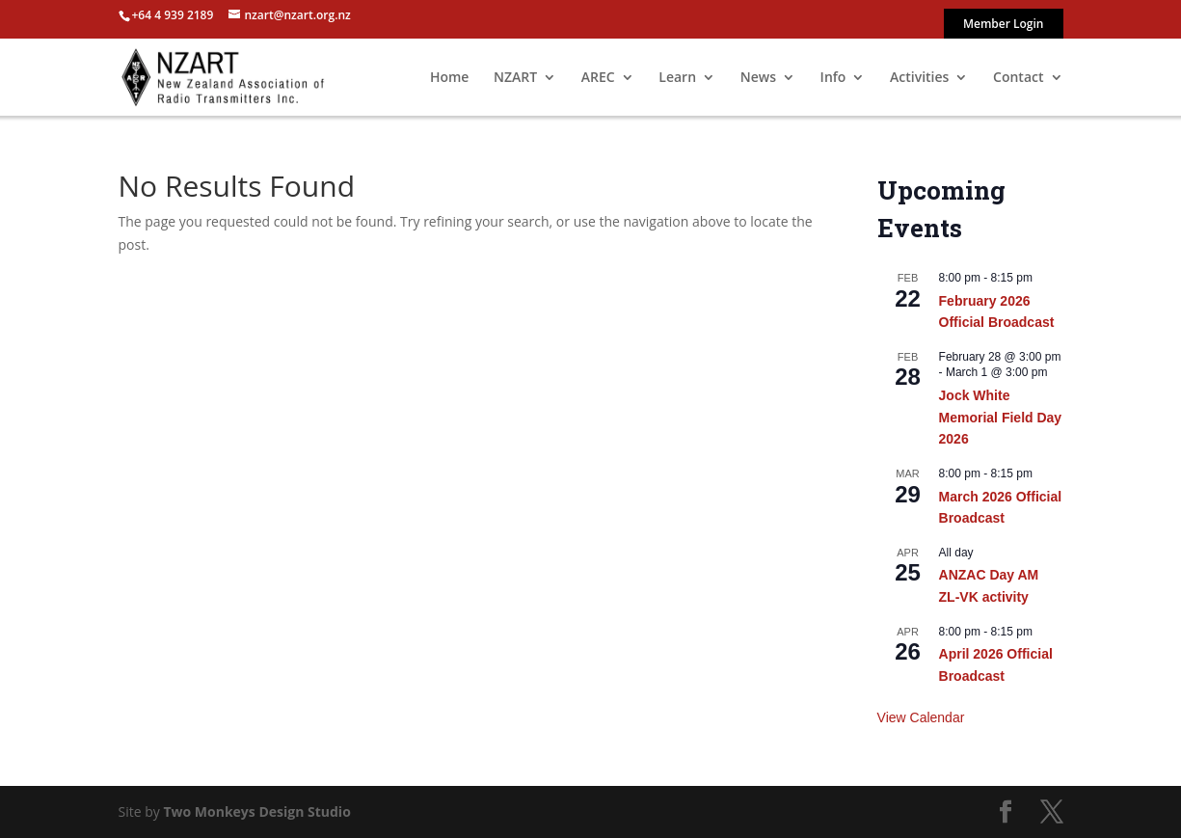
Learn (677, 78)
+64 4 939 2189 (173, 15)
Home (450, 78)
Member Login (1003, 25)
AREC (598, 78)
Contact (1018, 78)
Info (833, 78)
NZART (515, 78)
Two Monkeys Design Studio (256, 811)
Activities (919, 78)
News (758, 78)
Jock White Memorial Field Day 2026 (1000, 417)
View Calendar (921, 717)
